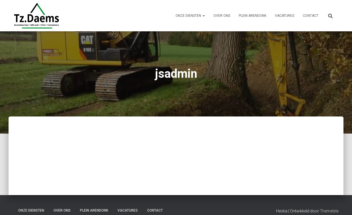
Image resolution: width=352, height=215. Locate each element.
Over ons (221, 16)
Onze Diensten (190, 16)
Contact (310, 16)
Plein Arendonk (252, 16)
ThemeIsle (329, 211)
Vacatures (284, 16)
